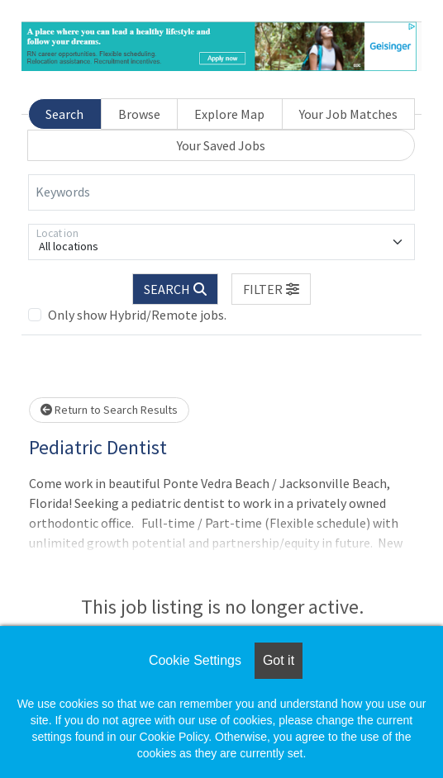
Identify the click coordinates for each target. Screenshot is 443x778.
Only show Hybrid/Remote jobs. (137, 314)
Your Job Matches (348, 114)
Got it (278, 660)
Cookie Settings (195, 660)
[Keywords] (221, 192)
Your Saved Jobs (221, 145)
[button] (271, 289)
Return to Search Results (109, 409)
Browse (139, 114)
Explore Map (229, 114)
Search (64, 114)
